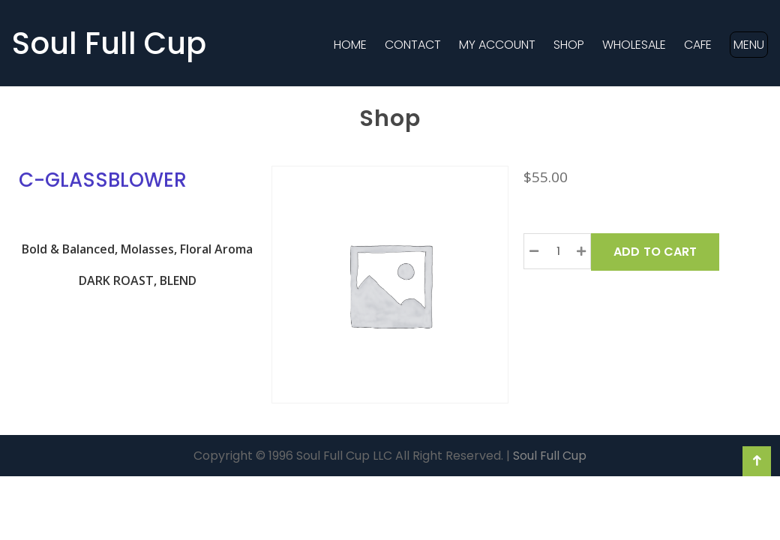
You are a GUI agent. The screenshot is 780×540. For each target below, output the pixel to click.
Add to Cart (655, 251)
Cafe (698, 44)
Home (350, 44)
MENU (749, 44)
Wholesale (634, 44)
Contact (413, 44)
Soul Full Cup (109, 43)
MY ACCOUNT (497, 44)
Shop (569, 44)
